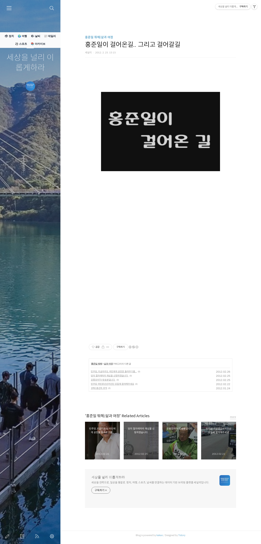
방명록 (22, 536)
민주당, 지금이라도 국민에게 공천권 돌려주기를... (114, 371)
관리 (52, 536)
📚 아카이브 (38, 43)
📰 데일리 (50, 36)
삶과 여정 (108, 363)
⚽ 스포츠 (21, 43)
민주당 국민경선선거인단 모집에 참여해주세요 (112, 383)
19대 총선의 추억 (99, 388)
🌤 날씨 (35, 36)
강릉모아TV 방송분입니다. (103, 379)
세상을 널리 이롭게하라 (30, 62)
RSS (37, 536)
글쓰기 (7, 536)
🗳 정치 (9, 36)
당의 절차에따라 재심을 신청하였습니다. (109, 375)
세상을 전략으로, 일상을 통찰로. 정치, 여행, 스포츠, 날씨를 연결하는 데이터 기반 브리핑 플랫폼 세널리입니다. (150, 482)
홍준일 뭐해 (96, 363)
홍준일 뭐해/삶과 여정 (99, 37)
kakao (160, 535)
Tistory (181, 535)
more (233, 417)
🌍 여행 (22, 36)
